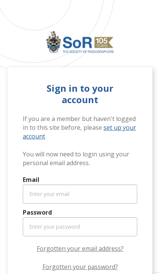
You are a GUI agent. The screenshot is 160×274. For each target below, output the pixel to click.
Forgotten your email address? (80, 248)
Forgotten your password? (80, 267)
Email (31, 180)
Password (37, 212)
